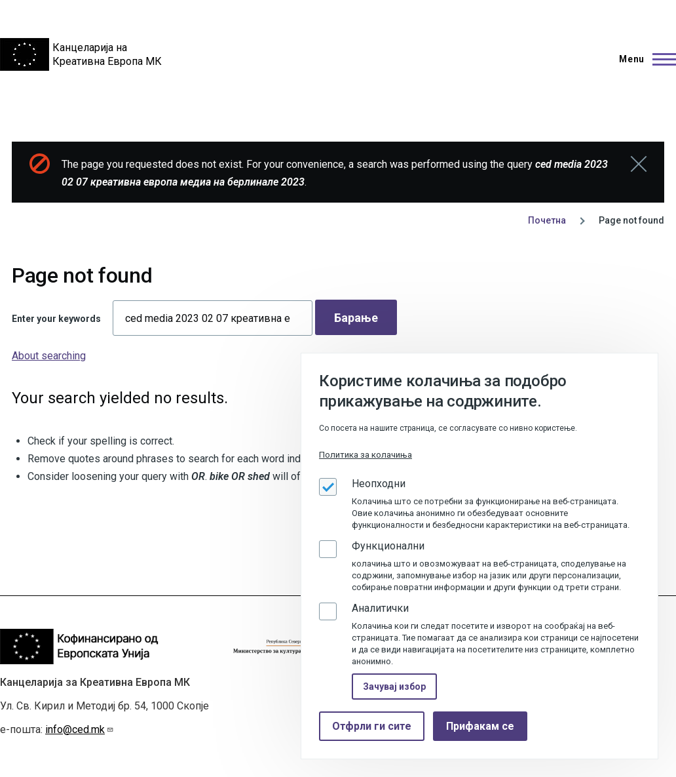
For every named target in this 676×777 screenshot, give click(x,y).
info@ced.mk (79, 729)
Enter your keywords (56, 318)
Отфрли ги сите (371, 726)
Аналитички (380, 608)
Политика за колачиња (365, 455)
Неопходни (378, 483)
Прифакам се (480, 726)
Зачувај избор (394, 686)
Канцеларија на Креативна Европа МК (107, 54)
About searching (49, 355)
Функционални (388, 546)
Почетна (547, 220)
